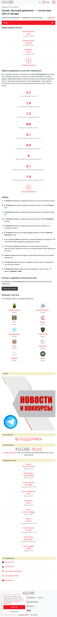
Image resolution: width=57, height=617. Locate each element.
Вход (45, 2)
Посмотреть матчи (9, 288)
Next (52, 403)
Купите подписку (9, 452)
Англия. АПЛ (8, 567)
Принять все (14, 607)
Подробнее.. (51, 18)
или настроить (14, 611)
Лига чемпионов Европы (12, 571)
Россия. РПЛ (8, 562)
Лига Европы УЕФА (10, 576)
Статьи (40, 597)
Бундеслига (7, 580)
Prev (4, 403)
